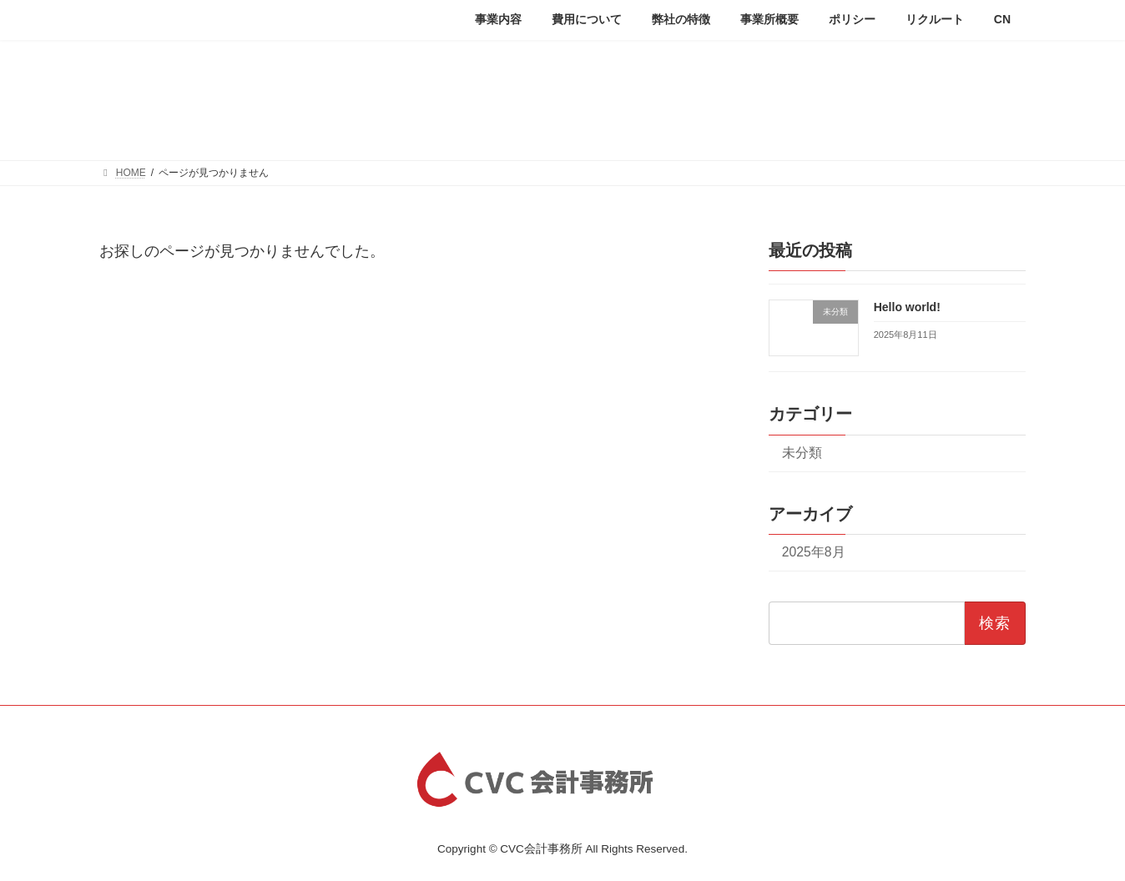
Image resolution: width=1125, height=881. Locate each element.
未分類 (802, 452)
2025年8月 (813, 552)
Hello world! (907, 306)
